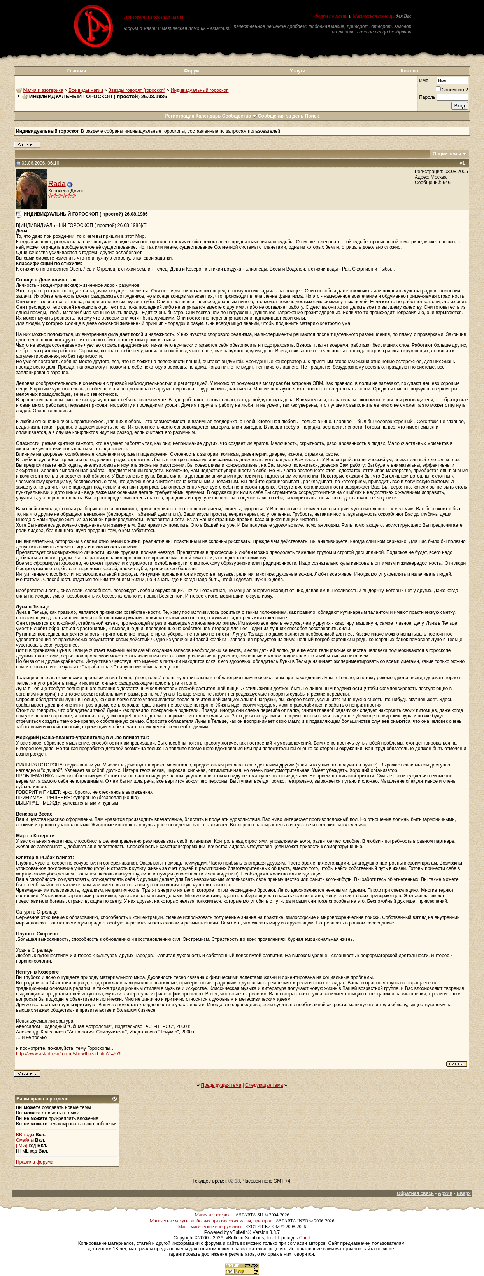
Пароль (427, 97)
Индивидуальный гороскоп (200, 90)
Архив (445, 1193)
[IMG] (21, 1145)
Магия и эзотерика (43, 90)
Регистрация (179, 116)
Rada (57, 183)
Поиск (312, 116)
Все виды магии (85, 90)
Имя (423, 80)
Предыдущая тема (221, 1085)
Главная (76, 71)
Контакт (410, 71)
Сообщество (239, 116)
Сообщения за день (280, 116)
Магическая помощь (373, 16)
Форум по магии (331, 16)
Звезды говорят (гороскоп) (137, 90)
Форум (192, 71)
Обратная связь (415, 1193)
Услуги (297, 71)
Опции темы (447, 153)
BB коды (25, 1134)
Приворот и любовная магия (153, 17)
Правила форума (34, 1162)
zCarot (303, 1238)
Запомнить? (452, 90)
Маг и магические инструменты (209, 1226)
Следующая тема (264, 1085)
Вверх (463, 1193)
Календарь (208, 116)
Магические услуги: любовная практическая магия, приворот (211, 1220)
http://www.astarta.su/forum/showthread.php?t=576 (68, 1053)
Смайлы (25, 1140)
